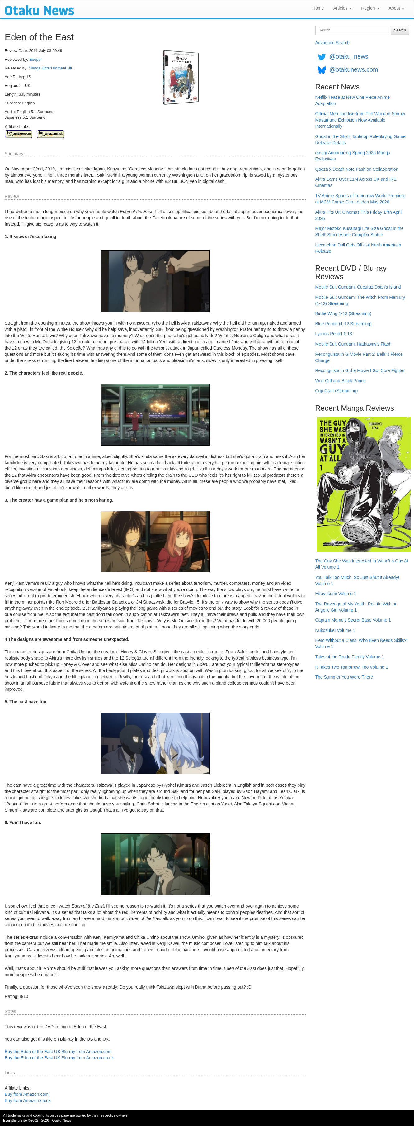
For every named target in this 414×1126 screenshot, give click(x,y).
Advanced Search (332, 42)
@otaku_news (348, 56)
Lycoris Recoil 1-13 (333, 333)
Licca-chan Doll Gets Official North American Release (358, 248)
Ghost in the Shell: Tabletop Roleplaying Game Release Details (360, 139)
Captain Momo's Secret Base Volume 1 (353, 620)
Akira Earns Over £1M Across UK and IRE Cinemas (356, 182)
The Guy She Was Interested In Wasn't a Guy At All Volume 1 (361, 564)
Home (318, 8)
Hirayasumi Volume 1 (335, 593)
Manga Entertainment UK (51, 68)
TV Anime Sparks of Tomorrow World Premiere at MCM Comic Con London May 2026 (360, 198)
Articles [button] (342, 8)
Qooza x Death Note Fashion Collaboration (356, 169)
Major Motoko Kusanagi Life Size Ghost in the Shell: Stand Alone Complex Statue (359, 231)
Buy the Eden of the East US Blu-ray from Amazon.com (58, 1051)
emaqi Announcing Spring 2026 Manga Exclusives (352, 155)
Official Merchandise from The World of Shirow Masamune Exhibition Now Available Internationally (360, 120)
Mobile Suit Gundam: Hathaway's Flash (353, 343)
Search (400, 30)
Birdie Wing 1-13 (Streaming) (343, 313)
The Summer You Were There (344, 677)
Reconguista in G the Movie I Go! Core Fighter (360, 370)
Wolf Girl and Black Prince (340, 380)
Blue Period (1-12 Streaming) (343, 323)
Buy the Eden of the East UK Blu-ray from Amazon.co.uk (59, 1057)
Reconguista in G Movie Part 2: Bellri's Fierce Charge (359, 357)
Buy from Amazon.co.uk (28, 1100)
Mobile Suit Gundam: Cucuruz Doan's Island (358, 286)
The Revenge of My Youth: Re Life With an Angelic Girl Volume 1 (356, 607)
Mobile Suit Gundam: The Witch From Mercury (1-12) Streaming (360, 300)
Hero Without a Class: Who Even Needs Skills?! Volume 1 (361, 643)
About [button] (396, 8)
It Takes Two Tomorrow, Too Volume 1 (351, 667)
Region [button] (370, 8)
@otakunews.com (353, 69)
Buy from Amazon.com (27, 1094)
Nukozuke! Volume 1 (335, 630)
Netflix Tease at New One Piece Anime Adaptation (352, 100)
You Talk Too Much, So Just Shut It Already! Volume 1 (357, 580)
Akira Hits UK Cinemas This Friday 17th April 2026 (358, 215)
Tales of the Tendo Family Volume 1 (349, 656)
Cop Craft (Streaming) (336, 390)
